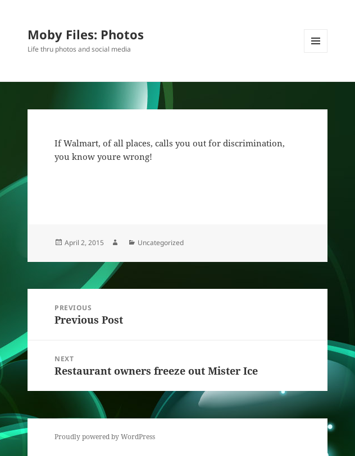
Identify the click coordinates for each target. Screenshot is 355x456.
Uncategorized (161, 242)
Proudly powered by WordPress (104, 436)
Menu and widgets (315, 52)
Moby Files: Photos (86, 34)
